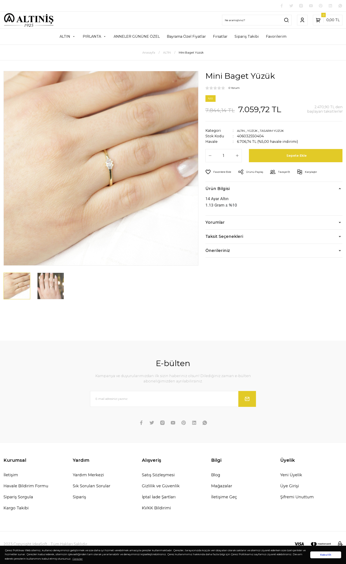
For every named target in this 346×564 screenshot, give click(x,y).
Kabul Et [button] (325, 554)
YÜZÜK (256, 131)
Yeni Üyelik (291, 475)
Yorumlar (215, 223)
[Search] (257, 21)
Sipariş (79, 497)
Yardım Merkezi (88, 475)
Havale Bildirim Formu (26, 486)
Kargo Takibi (16, 508)
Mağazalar (221, 486)
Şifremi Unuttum (297, 497)
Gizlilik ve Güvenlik (161, 486)
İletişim (11, 475)
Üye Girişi (289, 486)
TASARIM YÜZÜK (280, 131)
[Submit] (247, 400)
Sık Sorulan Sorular (91, 486)
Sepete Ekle (297, 156)
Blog (215, 475)
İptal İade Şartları (159, 497)
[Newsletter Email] (173, 400)
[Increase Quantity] (237, 156)
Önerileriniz (217, 251)
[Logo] (29, 21)
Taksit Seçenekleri (224, 237)
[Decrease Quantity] (210, 156)
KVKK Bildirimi (156, 508)
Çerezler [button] (77, 558)
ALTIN (242, 131)
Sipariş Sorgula (18, 497)
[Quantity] (223, 156)
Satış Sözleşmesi (158, 475)
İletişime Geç (224, 497)
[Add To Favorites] (220, 172)
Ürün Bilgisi (217, 189)
